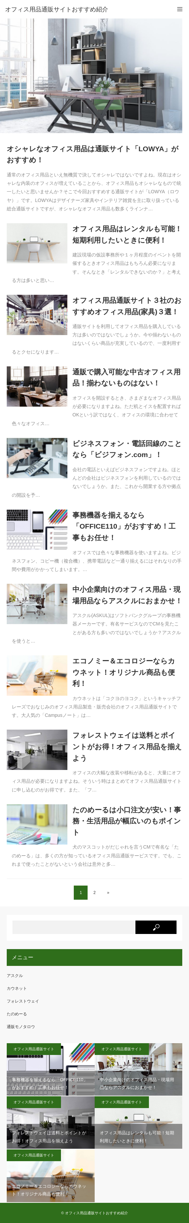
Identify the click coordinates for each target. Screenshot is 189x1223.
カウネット (17, 988)
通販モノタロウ (21, 1026)
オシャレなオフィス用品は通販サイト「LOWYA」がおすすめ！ (93, 154)
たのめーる (17, 1014)
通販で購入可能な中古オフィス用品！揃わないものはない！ (126, 377)
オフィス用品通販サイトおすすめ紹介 (96, 1213)
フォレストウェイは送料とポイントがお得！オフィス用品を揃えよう (127, 746)
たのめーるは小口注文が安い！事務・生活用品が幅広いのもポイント (126, 821)
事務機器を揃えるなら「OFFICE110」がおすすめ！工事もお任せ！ (124, 526)
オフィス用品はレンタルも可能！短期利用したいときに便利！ (127, 234)
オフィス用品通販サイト (33, 1049)
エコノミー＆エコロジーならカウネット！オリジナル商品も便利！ (123, 672)
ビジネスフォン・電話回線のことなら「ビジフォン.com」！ (127, 449)
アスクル (15, 975)
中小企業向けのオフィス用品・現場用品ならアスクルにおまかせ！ (127, 595)
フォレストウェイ (23, 1001)
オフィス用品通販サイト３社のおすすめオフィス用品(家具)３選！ (127, 306)
